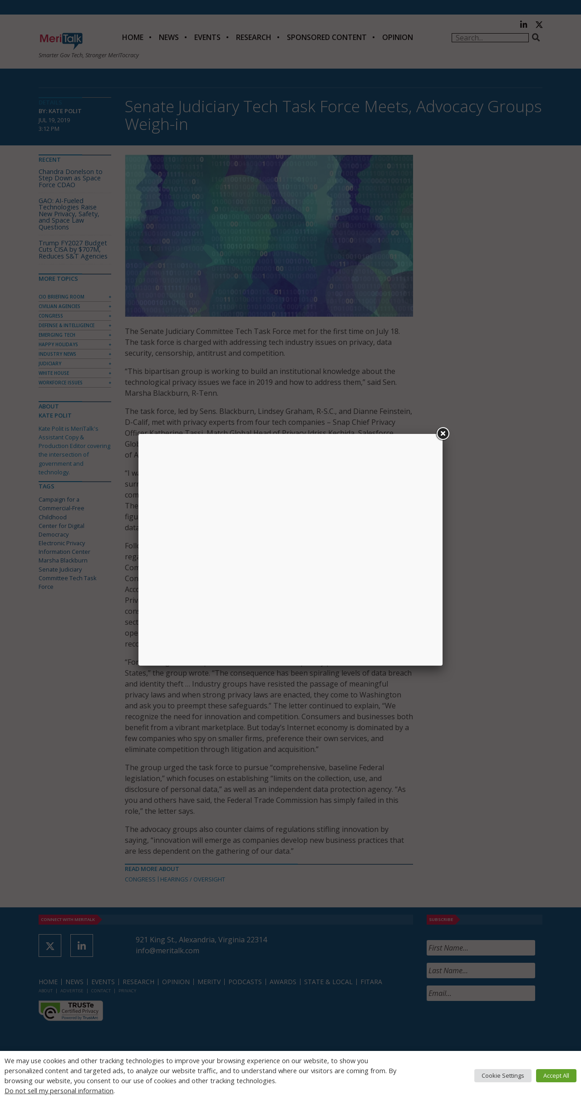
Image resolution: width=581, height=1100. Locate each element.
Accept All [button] (556, 1075)
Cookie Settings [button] (503, 1075)
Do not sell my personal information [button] (59, 1090)
